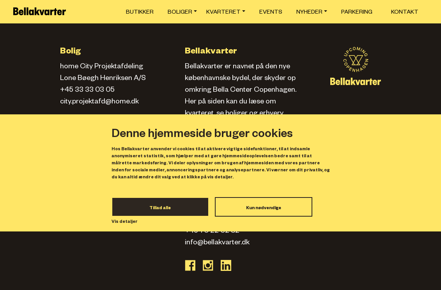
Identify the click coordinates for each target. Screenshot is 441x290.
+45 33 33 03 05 (87, 90)
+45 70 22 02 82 (212, 231)
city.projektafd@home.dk (99, 102)
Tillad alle (160, 208)
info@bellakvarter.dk (217, 243)
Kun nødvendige (263, 208)
